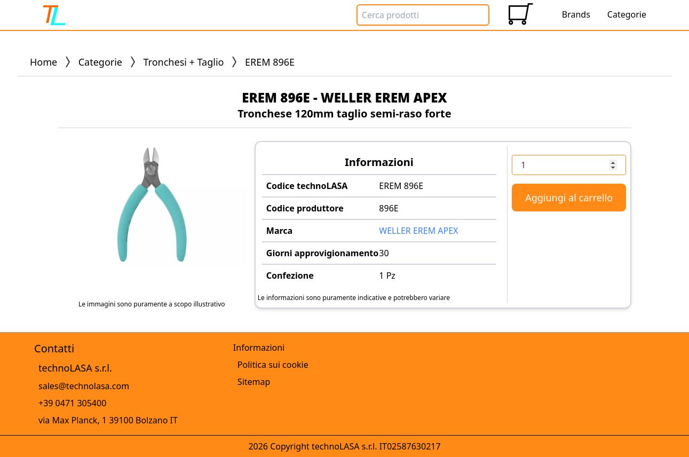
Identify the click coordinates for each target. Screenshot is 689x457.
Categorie (100, 62)
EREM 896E (401, 186)
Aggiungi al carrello (569, 197)
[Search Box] (423, 15)
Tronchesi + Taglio (184, 62)
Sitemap (254, 382)
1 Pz (387, 275)
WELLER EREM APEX (418, 231)
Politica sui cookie (272, 365)
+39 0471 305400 (72, 403)
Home (43, 62)
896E (388, 208)
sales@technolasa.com (83, 386)
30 (384, 253)
